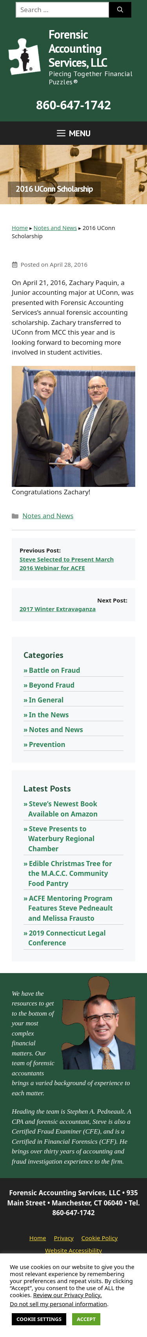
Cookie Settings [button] (39, 1319)
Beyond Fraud (51, 685)
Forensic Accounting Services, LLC (78, 48)
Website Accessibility (73, 1250)
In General (46, 699)
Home (20, 228)
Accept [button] (86, 1319)
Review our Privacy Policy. (67, 1295)
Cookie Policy (100, 1238)
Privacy (64, 1238)
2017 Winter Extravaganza (58, 609)
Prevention (47, 744)
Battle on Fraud (54, 670)
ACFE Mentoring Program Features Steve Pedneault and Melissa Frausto (70, 908)
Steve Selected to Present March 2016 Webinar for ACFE (67, 563)
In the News (49, 714)
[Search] (120, 10)
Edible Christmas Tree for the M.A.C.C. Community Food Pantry (70, 873)
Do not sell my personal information (58, 1304)
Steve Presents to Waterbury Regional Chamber (61, 838)
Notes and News (55, 228)
